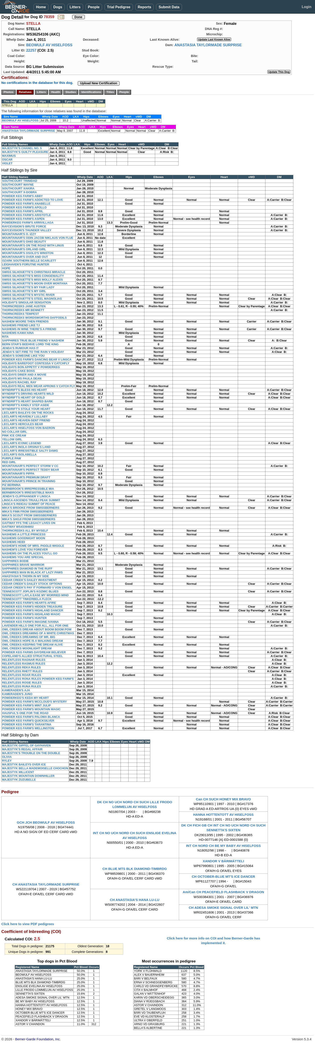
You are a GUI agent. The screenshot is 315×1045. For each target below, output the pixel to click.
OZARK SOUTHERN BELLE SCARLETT (29, 260)
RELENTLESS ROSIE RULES (22, 682)
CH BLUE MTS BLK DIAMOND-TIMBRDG (134, 869)
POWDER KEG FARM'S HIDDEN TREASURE (32, 606)
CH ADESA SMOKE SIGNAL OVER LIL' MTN (223, 907)
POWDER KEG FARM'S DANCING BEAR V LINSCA (37, 359)
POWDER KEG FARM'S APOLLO (24, 207)
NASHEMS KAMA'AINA (18, 333)
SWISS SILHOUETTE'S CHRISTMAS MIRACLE (33, 272)
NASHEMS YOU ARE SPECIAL (23, 557)
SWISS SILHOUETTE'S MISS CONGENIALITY (33, 276)
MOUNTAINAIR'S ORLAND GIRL (24, 249)
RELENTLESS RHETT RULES (22, 671)
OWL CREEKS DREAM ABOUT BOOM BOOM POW (36, 629)
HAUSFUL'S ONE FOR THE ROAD (25, 713)
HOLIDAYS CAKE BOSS (18, 371)
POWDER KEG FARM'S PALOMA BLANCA (31, 717)
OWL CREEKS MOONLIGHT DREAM (27, 648)
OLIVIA (7, 757)
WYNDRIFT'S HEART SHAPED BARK (27, 401)
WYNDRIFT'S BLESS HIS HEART (24, 390)
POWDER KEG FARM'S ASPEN (23, 218)
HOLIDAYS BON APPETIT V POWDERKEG (31, 367)
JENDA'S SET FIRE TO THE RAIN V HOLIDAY (33, 352)
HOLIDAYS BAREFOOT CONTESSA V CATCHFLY (35, 363)
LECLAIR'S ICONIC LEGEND (21, 443)
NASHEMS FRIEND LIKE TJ (21, 325)
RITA (5, 336)
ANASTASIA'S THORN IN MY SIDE (25, 576)
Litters (75, 7)
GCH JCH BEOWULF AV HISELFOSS (46, 822)
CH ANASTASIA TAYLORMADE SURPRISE (46, 884)
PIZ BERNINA (11, 485)
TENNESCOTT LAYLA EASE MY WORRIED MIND (35, 595)
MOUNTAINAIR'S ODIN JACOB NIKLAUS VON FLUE (37, 238)
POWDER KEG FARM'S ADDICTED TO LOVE (32, 199)
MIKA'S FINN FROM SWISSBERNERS (27, 511)
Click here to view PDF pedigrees (27, 924)
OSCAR (7, 159)
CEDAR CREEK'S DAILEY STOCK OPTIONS (32, 583)
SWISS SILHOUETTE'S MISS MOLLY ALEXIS (32, 279)
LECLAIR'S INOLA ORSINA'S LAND (26, 447)
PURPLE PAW (11, 458)
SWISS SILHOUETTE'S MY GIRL (24, 291)
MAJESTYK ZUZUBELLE (19, 779)
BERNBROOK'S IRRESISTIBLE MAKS (28, 492)
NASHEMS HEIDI (13, 542)
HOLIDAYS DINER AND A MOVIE (24, 374)
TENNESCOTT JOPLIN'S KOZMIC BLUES (30, 591)
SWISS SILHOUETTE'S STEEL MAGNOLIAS (32, 298)
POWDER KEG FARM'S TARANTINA (26, 724)
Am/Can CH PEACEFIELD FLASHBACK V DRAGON (223, 892)
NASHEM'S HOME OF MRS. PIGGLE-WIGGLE (33, 545)
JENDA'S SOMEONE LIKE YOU (23, 355)
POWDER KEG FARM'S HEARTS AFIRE (29, 602)
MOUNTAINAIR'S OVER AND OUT (25, 257)
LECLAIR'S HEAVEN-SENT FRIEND (26, 420)
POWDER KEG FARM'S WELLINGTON (28, 728)
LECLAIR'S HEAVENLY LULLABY (25, 416)
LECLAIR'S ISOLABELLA (19, 454)
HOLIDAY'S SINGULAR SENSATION (26, 302)
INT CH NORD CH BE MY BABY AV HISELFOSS (223, 846)
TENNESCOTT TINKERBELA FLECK (27, 599)
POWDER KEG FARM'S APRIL (22, 211)
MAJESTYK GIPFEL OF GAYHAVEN (26, 745)
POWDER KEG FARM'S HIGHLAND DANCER (32, 610)
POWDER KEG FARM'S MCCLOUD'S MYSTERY (34, 701)
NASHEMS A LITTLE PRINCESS (24, 534)
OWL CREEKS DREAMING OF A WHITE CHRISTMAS (38, 633)
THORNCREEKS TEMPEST (20, 314)
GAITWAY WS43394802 (18, 526)
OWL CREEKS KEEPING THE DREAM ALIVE (32, 644)
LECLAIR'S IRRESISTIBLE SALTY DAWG (30, 450)
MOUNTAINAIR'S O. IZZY (19, 234)
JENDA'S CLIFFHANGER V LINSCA (26, 496)
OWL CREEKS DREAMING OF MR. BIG (28, 637)
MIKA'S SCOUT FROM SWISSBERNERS (29, 515)
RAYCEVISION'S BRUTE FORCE (24, 226)
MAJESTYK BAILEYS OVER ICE (24, 764)
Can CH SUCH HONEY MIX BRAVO (223, 799)
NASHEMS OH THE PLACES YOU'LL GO (29, 553)
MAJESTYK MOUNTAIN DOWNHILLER (28, 776)
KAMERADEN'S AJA (16, 690)
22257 (31, 50)
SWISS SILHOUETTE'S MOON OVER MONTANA (34, 283)
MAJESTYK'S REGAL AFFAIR (22, 749)
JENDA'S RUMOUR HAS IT (20, 348)
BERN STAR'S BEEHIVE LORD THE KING (30, 344)
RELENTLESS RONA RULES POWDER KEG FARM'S (38, 678)
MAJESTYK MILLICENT (18, 772)
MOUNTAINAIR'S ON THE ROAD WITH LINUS (33, 245)
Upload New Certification (98, 83)
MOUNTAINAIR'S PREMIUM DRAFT (26, 477)
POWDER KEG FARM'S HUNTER (24, 618)
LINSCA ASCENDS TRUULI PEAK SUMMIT (31, 500)
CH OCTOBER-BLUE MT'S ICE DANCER (223, 876)
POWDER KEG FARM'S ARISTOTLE (26, 215)
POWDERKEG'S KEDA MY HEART (25, 697)
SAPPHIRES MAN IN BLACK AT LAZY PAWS (32, 572)
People (94, 7)
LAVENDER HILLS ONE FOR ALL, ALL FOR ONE (35, 625)
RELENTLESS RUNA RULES (21, 686)
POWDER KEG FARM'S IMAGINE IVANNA (30, 621)
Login (306, 7)
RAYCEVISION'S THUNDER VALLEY (26, 230)
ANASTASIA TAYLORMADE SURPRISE (208, 45)
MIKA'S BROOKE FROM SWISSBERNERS (30, 507)
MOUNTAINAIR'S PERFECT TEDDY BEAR (30, 469)
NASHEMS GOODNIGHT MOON (23, 538)
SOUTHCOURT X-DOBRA (19, 192)
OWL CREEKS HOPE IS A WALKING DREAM (32, 640)
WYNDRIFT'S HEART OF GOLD (23, 397)
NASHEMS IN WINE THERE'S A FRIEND (29, 329)
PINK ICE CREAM (14, 435)
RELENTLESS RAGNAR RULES (23, 659)
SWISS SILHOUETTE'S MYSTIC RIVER (28, 295)
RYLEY (7, 760)
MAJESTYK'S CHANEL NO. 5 (22, 148)
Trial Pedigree (118, 7)
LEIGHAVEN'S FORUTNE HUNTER (25, 264)
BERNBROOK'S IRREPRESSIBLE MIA (28, 488)
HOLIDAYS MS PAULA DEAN (21, 378)
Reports (144, 7)
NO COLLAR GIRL (14, 431)
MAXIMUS (9, 155)
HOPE (6, 268)
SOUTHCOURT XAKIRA (18, 188)
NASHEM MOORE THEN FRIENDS (25, 321)
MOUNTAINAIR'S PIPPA (18, 473)
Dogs (57, 7)
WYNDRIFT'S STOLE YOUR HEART (26, 409)
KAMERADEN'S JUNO (17, 694)
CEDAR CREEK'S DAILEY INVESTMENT (29, 580)
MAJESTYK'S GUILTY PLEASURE (25, 152)
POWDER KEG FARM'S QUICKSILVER (28, 720)
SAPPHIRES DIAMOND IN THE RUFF (27, 568)
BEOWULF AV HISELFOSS (49, 45)
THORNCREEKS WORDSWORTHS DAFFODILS (34, 317)
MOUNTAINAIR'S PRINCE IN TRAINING (28, 481)
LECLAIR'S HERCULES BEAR (22, 424)
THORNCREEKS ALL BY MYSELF (25, 530)
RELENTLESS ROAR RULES (21, 675)
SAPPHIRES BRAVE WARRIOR (23, 564)
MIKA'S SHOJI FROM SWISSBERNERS (28, 519)
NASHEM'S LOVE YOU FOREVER (25, 549)
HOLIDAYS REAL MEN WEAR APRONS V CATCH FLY (38, 386)
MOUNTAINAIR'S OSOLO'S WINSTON (27, 253)
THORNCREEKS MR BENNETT (23, 310)
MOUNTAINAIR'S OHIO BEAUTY (24, 241)
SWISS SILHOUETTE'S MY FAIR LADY (28, 287)
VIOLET (7, 163)
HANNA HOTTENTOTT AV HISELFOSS (223, 814)
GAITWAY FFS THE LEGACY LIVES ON (28, 523)
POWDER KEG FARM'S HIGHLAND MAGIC (31, 614)
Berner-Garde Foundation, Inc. (37, 1039)
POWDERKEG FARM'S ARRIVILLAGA (28, 222)
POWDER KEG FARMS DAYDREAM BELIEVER (34, 652)
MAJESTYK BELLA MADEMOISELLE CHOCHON (35, 768)
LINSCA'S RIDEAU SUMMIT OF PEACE (28, 504)
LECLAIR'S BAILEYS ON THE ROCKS (28, 412)
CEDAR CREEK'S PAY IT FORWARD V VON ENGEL (37, 587)
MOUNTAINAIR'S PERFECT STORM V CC (30, 466)
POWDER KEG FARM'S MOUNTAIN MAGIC (31, 709)
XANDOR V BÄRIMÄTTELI (223, 861)
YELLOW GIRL (12, 439)
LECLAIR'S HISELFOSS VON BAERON (28, 428)
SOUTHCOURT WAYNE (18, 184)
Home (41, 7)
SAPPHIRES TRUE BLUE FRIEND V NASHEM (33, 340)
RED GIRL (9, 462)
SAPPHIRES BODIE (15, 561)
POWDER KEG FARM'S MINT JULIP (26, 705)
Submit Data (169, 7)
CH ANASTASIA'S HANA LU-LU (134, 900)
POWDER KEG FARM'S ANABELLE (26, 203)
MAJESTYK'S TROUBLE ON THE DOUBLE (31, 753)
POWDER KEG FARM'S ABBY (22, 196)
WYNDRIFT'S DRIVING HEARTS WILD (28, 393)
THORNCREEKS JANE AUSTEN (24, 306)
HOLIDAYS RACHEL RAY (19, 382)
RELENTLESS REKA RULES (21, 667)
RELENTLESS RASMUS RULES (23, 663)
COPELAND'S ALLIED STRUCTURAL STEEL (32, 656)
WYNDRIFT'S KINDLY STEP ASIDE (25, 405)
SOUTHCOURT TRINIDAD (19, 180)
